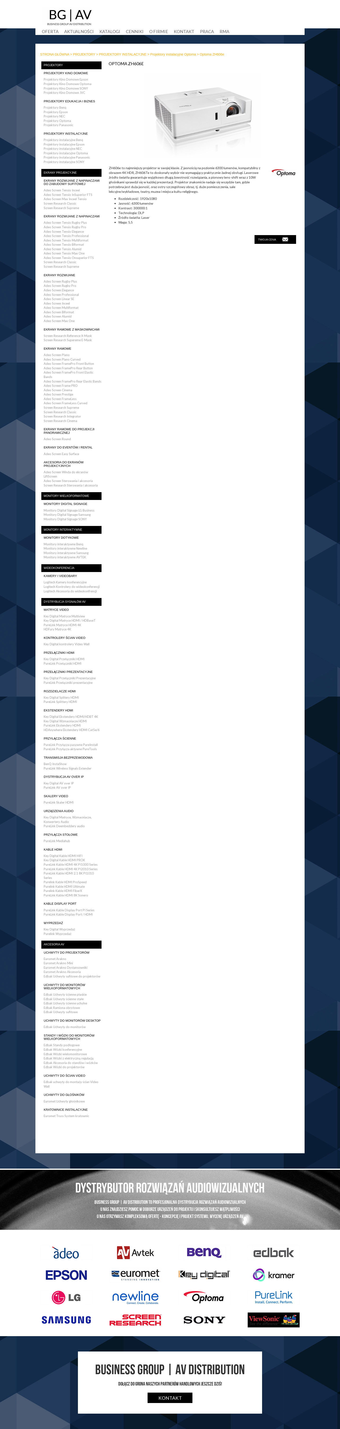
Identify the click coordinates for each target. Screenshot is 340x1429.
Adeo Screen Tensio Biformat (64, 244)
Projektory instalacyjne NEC (63, 149)
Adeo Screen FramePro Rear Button (68, 368)
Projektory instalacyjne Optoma (173, 54)
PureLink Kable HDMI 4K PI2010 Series (71, 869)
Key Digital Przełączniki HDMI (64, 659)
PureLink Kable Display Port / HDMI (68, 914)
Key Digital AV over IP (59, 783)
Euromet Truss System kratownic (66, 1116)
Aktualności (79, 31)
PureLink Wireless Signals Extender (67, 768)
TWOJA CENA (273, 239)
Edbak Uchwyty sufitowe (61, 1012)
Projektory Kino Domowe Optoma (67, 84)
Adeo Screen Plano (57, 355)
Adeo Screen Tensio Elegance (64, 231)
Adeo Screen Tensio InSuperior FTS (68, 195)
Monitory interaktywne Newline (65, 548)
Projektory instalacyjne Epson (64, 144)
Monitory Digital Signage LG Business (69, 510)
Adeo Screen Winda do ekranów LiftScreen (66, 474)
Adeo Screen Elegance (59, 290)
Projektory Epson (56, 112)
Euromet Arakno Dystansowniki (65, 967)
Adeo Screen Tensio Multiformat (66, 240)
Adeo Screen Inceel (57, 303)
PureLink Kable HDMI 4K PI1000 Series (71, 864)
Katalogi (109, 31)
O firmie (158, 31)
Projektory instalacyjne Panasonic (67, 157)
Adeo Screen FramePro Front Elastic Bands (68, 374)
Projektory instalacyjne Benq (63, 140)
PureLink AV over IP (57, 787)
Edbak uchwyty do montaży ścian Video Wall (71, 1084)
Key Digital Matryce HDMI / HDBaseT (70, 620)
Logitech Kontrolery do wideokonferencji (72, 587)
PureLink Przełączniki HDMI (62, 663)
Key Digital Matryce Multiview (64, 616)
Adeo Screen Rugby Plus (60, 281)
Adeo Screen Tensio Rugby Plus (65, 222)
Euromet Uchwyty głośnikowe (64, 1101)
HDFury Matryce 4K (57, 629)
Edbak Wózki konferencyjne (63, 1049)
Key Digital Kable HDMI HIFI (63, 856)
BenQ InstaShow (55, 764)
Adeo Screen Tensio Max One (64, 253)
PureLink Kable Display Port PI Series (69, 910)
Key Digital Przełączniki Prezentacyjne (70, 678)
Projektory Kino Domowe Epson (66, 79)
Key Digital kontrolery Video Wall (66, 644)
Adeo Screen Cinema (58, 390)
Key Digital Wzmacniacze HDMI (65, 721)
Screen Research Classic (60, 203)
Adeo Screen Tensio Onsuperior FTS (69, 258)
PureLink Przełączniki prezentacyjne (68, 682)
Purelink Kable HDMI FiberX (63, 891)
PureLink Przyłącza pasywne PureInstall (71, 745)
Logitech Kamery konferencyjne (65, 582)
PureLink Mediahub (57, 841)
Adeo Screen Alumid (58, 316)
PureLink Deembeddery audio (64, 826)
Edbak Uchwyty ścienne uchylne (65, 1003)
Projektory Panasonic (58, 125)
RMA (224, 31)
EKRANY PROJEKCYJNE (60, 172)
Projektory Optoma (57, 121)
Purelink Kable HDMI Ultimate (64, 886)
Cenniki (135, 31)
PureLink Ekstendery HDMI (62, 725)
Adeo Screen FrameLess (60, 399)
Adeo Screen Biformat (59, 312)
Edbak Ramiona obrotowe (62, 1008)
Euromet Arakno (55, 959)
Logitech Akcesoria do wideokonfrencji (70, 591)
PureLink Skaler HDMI (59, 802)
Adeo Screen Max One (59, 321)
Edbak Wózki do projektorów (64, 1067)
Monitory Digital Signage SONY (65, 519)
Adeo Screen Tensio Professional (66, 236)
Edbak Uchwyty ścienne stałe (64, 999)
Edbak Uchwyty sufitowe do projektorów (72, 976)
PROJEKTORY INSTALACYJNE (122, 54)
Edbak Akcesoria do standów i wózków (71, 1063)
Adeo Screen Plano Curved (62, 359)
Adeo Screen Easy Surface (61, 454)
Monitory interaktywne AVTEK (65, 557)
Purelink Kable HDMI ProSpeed (65, 882)
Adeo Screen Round (57, 439)
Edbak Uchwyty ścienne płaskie (65, 994)
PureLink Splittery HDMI (60, 702)
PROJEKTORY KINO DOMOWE (66, 73)
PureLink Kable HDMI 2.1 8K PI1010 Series (69, 875)
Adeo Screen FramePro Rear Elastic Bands (72, 381)
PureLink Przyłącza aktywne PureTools (70, 749)
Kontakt (184, 31)
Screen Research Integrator (62, 416)
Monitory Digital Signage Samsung (67, 515)
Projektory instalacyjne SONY (64, 162)
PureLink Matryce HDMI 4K (62, 625)
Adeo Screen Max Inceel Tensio (65, 199)
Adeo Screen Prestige (58, 394)
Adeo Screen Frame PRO (61, 385)
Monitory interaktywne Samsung (66, 553)
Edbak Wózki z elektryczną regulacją (69, 1058)
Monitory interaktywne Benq (63, 544)
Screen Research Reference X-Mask (68, 336)
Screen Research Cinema (60, 421)
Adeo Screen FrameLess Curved (65, 403)
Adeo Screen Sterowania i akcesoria (68, 481)
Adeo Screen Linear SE (59, 299)
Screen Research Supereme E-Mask (68, 340)
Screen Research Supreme (61, 208)
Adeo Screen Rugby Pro (60, 286)
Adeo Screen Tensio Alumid (62, 249)
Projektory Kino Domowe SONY (66, 88)
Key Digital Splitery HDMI (61, 697)
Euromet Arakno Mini (58, 963)
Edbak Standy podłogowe (62, 1045)
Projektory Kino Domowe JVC (64, 93)
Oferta (50, 31)
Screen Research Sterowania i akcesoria (71, 485)
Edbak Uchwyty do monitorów (65, 1027)
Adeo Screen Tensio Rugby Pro (65, 227)
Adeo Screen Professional (61, 295)
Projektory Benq (55, 107)
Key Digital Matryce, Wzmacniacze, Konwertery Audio (68, 819)
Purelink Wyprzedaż (57, 934)
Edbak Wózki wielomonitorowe (65, 1054)
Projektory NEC (54, 116)
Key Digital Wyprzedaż (59, 929)
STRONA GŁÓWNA (54, 54)
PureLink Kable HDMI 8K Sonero (66, 895)
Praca (207, 31)
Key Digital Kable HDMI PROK (64, 860)
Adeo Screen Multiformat (61, 308)
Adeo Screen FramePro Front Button (69, 364)
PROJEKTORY (84, 54)
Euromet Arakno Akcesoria (62, 972)
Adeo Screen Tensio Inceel (62, 190)
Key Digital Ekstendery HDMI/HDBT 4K (71, 717)
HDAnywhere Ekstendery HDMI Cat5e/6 (72, 730)
